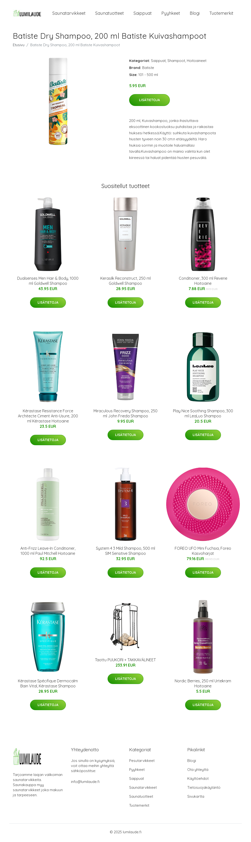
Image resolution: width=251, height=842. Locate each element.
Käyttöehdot (198, 780)
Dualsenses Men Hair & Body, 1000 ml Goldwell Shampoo (47, 282)
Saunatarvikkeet (69, 14)
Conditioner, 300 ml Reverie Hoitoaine (203, 282)
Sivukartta (195, 798)
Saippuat (142, 14)
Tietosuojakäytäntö (203, 789)
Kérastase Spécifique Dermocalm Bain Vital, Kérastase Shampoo (48, 685)
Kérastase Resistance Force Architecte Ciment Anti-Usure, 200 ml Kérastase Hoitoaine (48, 417)
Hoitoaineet (196, 62)
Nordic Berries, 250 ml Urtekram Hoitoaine (203, 685)
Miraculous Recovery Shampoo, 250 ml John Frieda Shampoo (125, 415)
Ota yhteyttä (197, 771)
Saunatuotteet (109, 14)
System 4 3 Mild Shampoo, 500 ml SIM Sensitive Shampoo (125, 552)
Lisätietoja (149, 101)
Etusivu (18, 46)
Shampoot (176, 62)
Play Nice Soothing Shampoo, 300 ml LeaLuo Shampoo (203, 415)
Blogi (195, 14)
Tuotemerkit (221, 14)
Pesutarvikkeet (142, 762)
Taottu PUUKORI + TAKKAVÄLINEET (125, 661)
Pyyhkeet (170, 14)
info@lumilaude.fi (85, 783)
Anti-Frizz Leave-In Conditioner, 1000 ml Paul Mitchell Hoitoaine (47, 552)
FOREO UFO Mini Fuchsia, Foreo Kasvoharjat (203, 552)
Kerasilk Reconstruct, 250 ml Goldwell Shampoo (125, 282)
